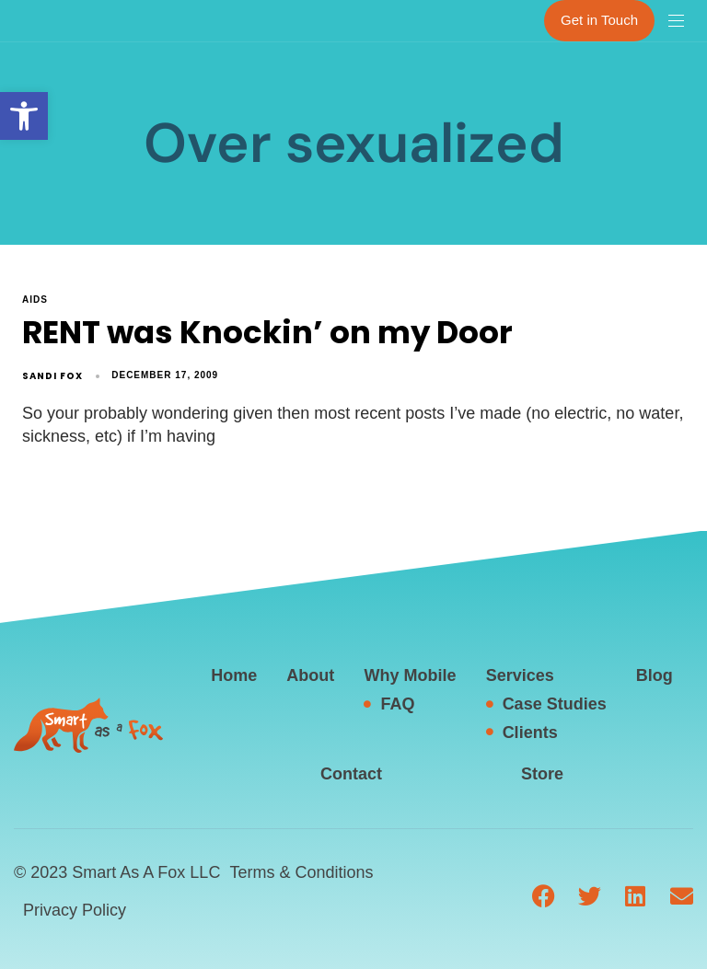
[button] (24, 116)
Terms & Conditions (301, 872)
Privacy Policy (74, 910)
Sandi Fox (52, 376)
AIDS (35, 299)
